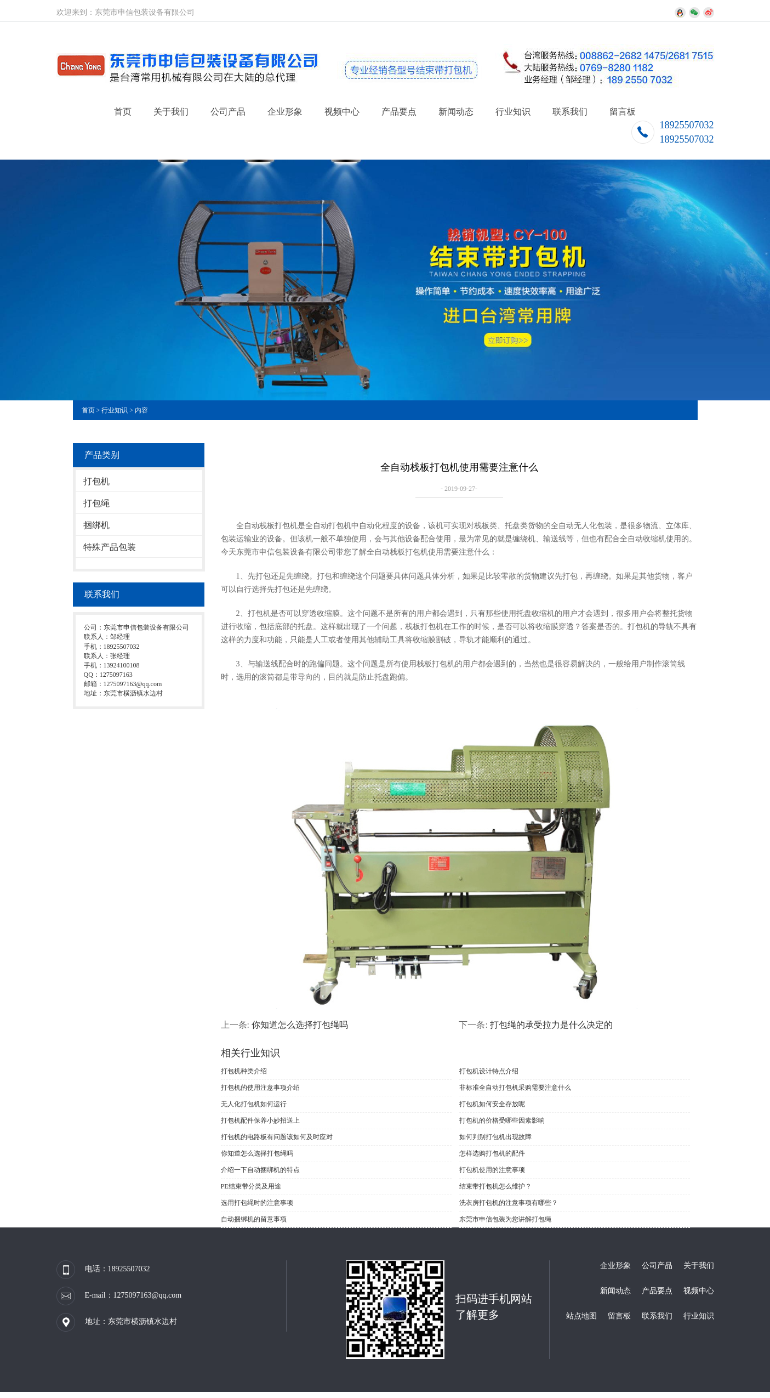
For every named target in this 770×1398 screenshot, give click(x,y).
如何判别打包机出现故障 (495, 1137)
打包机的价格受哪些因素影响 (502, 1120)
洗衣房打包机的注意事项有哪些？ (508, 1203)
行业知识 (513, 111)
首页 (123, 111)
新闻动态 (456, 111)
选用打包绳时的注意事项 (257, 1203)
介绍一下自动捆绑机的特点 (260, 1170)
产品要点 (399, 111)
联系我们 (570, 111)
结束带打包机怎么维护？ (495, 1186)
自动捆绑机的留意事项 (254, 1219)
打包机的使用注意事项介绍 (260, 1087)
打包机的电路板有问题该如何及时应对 (277, 1137)
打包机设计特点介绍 (488, 1071)
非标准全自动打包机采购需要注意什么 (515, 1087)
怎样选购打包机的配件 (492, 1153)
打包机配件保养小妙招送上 (260, 1120)
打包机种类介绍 (244, 1071)
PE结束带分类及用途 (251, 1186)
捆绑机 (96, 525)
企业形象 (285, 111)
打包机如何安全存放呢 (492, 1104)
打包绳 (96, 503)
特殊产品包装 (109, 547)
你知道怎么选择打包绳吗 (300, 1024)
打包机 (96, 481)
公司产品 (228, 111)
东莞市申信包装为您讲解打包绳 (505, 1219)
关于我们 (171, 111)
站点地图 (581, 1316)
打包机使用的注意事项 (492, 1170)
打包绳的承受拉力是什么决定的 (551, 1024)
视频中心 (342, 111)
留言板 (622, 111)
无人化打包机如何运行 (254, 1104)
